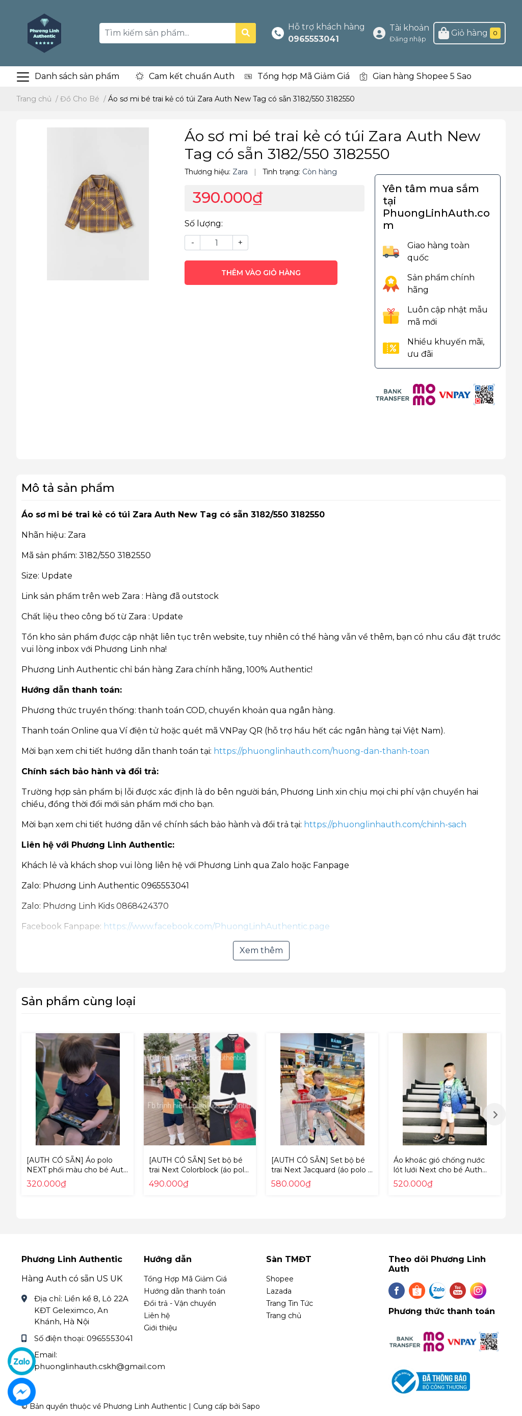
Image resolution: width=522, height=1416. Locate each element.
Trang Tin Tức (289, 1303)
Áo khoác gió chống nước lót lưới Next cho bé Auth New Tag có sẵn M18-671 (439, 1170)
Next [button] (494, 1114)
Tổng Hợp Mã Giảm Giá (185, 1278)
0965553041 (313, 39)
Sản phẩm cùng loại (78, 1001)
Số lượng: (204, 223)
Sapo (251, 1406)
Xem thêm (261, 950)
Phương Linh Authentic (145, 1406)
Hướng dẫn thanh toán (184, 1291)
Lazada (279, 1291)
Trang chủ (283, 1315)
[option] (77, 1114)
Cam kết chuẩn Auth (191, 76)
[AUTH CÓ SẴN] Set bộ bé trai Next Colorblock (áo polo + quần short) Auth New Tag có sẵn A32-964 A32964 (199, 1175)
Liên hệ (157, 1315)
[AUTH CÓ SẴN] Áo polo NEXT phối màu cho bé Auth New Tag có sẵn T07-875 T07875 (77, 1175)
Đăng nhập (407, 39)
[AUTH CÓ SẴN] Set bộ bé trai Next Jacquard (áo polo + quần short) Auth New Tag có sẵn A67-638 (322, 1175)
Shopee (280, 1278)
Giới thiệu (160, 1327)
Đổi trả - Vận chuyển (180, 1303)
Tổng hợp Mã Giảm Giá (303, 76)
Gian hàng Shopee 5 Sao (422, 76)
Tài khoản (409, 28)
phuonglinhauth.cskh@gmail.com (99, 1366)
